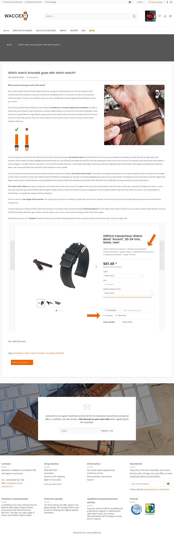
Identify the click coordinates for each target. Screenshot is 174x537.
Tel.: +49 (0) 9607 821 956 (12, 480)
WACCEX (60, 353)
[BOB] (83, 30)
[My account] (165, 16)
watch (27, 353)
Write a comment (22, 362)
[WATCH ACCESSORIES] (46, 30)
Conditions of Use (95, 473)
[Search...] (91, 16)
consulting (50, 353)
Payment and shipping (54, 476)
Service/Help (155, 2)
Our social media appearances (101, 470)
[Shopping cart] (170, 16)
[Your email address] (147, 483)
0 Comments (32, 77)
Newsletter (49, 473)
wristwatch (18, 353)
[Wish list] (159, 16)
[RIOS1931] (74, 30)
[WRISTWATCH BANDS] (22, 30)
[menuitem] (155, 2)
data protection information (156, 489)
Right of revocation (52, 479)
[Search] (134, 16)
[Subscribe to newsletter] (168, 483)
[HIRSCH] (63, 30)
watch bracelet (37, 353)
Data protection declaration (99, 476)
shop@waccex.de (14, 483)
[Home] (6, 30)
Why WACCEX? (50, 470)
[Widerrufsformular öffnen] (53, 484)
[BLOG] (92, 30)
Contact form (7, 486)
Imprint (90, 479)
